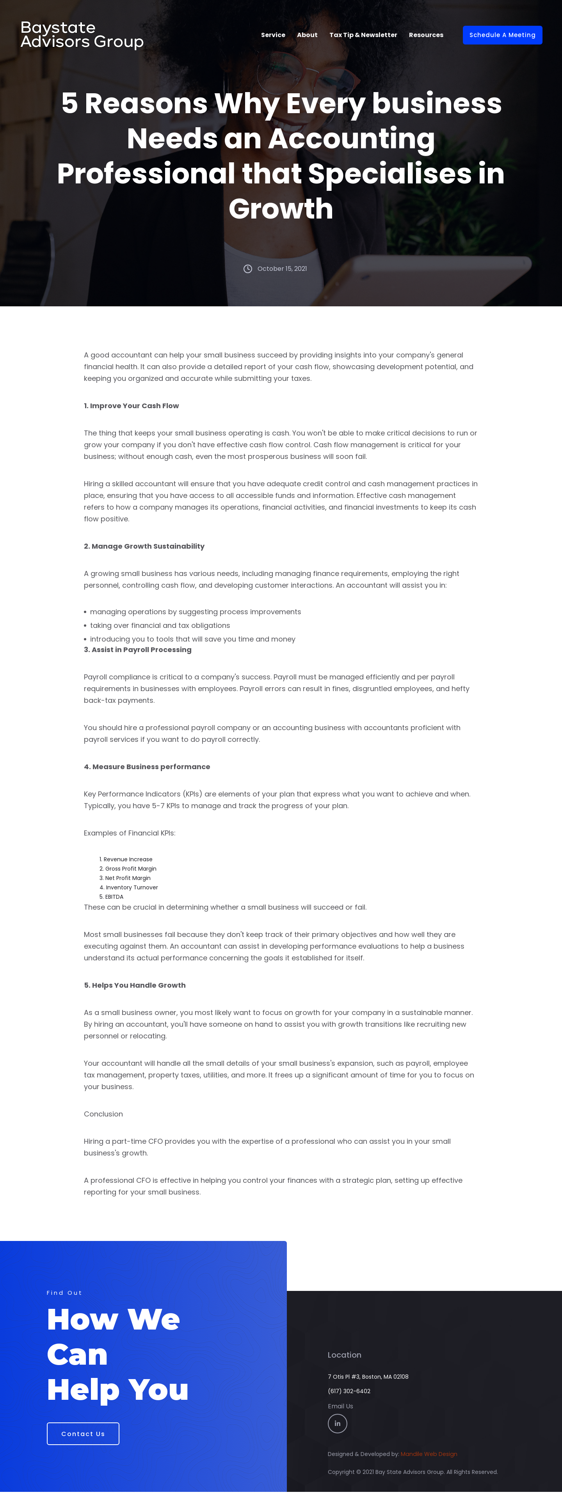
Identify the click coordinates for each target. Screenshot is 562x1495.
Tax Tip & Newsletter (363, 34)
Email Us (340, 1409)
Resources (426, 34)
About (307, 34)
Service (273, 34)
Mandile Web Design (428, 1457)
